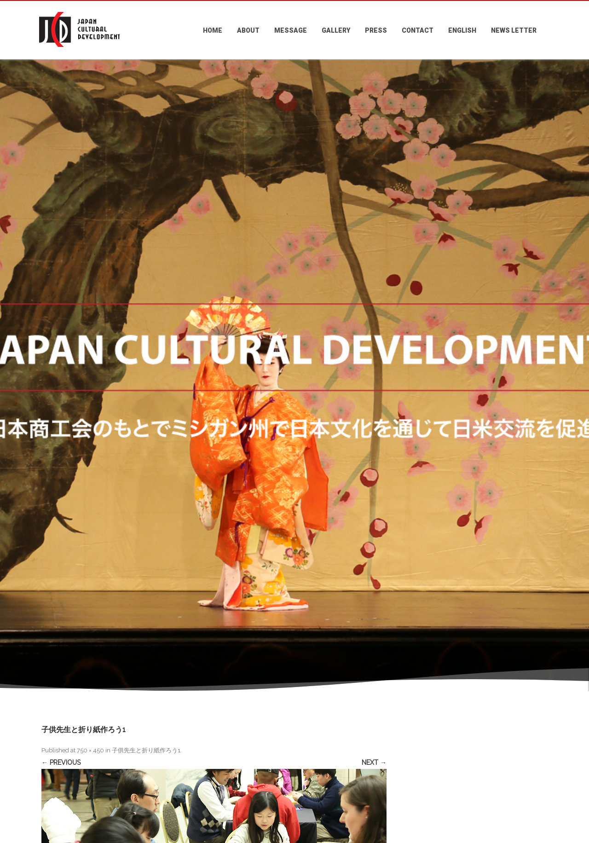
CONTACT (417, 30)
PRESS (376, 30)
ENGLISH (462, 30)
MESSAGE (290, 30)
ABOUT (248, 30)
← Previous (61, 762)
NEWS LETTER (514, 30)
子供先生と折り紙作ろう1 (146, 750)
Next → (374, 762)
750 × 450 (90, 750)
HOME (212, 30)
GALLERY (336, 30)
